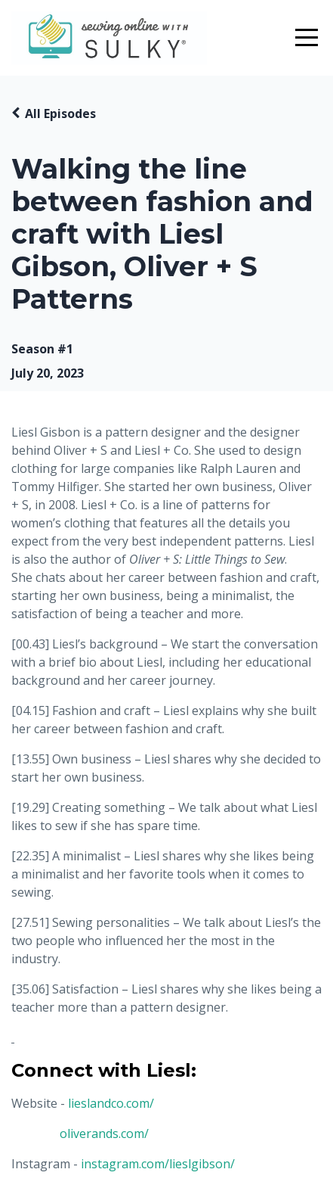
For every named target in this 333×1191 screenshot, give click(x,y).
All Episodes (60, 113)
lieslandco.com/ (111, 1103)
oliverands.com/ (104, 1133)
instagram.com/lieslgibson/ (158, 1163)
